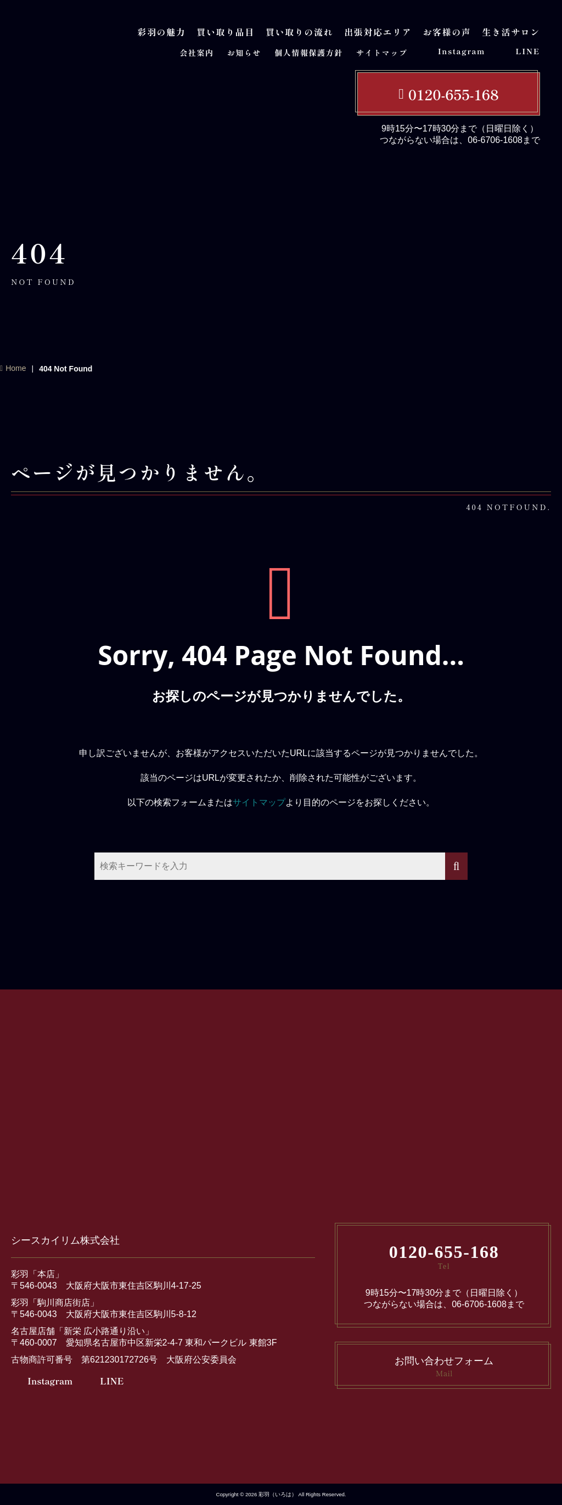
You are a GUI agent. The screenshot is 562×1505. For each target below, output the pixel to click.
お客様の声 (447, 31)
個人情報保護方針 (308, 52)
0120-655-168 (453, 94)
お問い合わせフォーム (444, 1366)
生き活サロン (511, 31)
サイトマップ (382, 52)
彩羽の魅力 (161, 31)
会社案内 (196, 52)
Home (15, 368)
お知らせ (244, 52)
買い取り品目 (225, 31)
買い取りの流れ (299, 31)
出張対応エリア (378, 31)
